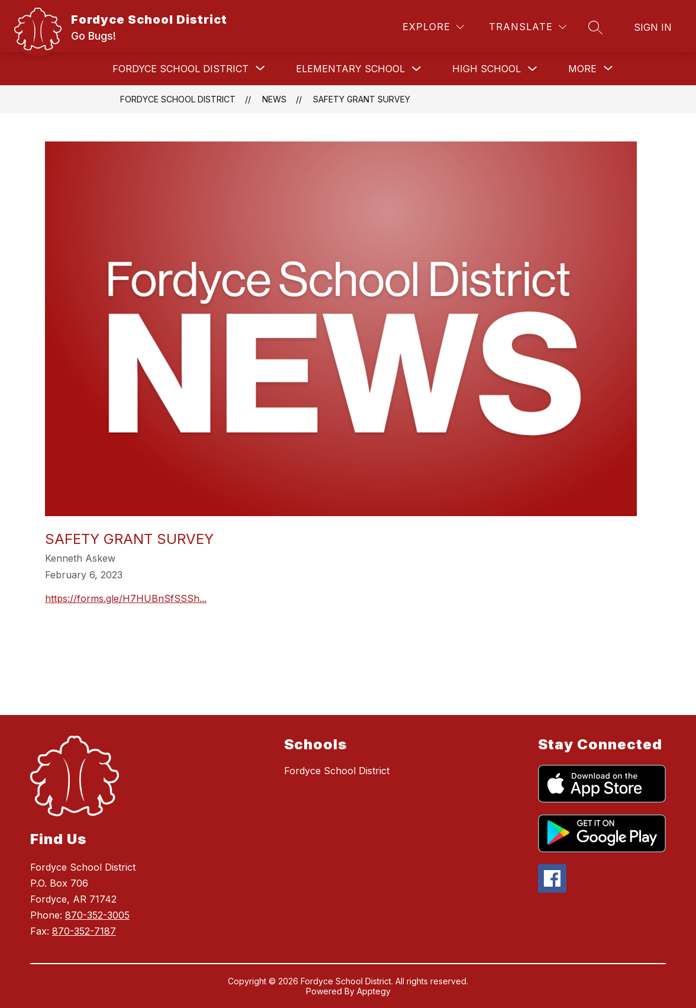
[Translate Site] (527, 27)
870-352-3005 (97, 915)
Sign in (653, 27)
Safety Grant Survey (361, 99)
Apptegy (374, 991)
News (274, 99)
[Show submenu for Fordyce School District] (180, 69)
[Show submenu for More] (582, 69)
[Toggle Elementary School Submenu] (417, 69)
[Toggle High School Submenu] (533, 69)
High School (486, 69)
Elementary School (350, 69)
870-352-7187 (84, 931)
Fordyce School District (178, 99)
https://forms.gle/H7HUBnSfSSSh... (126, 598)
